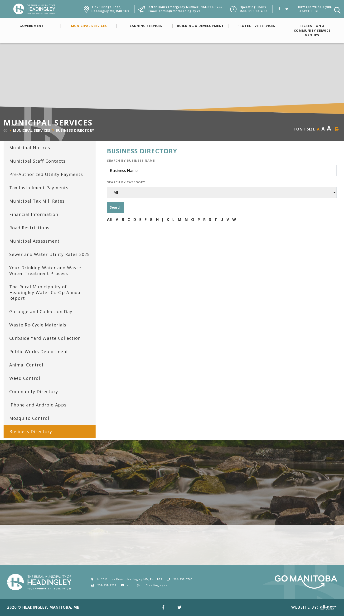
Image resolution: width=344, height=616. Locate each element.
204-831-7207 (106, 585)
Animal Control (26, 365)
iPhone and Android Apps (38, 405)
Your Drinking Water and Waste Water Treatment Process (45, 270)
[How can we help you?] (314, 11)
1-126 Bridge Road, (110, 9)
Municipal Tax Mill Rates (37, 201)
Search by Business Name (131, 160)
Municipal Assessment (34, 241)
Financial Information (33, 214)
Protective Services (256, 26)
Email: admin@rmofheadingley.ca (175, 11)
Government (31, 26)
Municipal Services (89, 26)
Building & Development (200, 26)
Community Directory (33, 391)
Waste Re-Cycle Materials (37, 325)
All (110, 219)
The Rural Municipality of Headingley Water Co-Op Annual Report (45, 292)
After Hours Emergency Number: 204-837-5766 (185, 7)
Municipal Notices (29, 147)
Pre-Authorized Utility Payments (46, 174)
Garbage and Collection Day (40, 311)
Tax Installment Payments (38, 187)
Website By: (314, 607)
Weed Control (24, 378)
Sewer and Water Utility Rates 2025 (49, 254)
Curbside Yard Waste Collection (45, 338)
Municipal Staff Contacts (37, 161)
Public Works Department (38, 351)
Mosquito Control (29, 418)
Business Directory (75, 130)
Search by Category (126, 182)
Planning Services (145, 26)
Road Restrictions (29, 227)
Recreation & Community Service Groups (312, 30)
